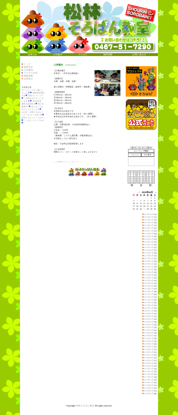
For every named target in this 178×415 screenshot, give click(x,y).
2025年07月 (149, 217)
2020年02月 (149, 327)
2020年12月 (149, 308)
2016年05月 (149, 391)
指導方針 (28, 67)
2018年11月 (149, 355)
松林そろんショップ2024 (32, 117)
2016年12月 (149, 380)
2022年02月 (149, 289)
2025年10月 (149, 214)
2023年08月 (149, 250)
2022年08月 (149, 275)
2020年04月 (149, 322)
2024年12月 (149, 228)
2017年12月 (149, 369)
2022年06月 (149, 280)
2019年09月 (149, 333)
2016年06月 (149, 388)
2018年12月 (149, 352)
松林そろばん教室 (85, 405)
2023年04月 (149, 258)
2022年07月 (149, 278)
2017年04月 (149, 374)
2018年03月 (149, 363)
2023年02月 (149, 264)
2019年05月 (149, 341)
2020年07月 (149, 316)
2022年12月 (149, 266)
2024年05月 (149, 239)
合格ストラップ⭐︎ (35, 95)
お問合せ (28, 79)
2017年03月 (149, 377)
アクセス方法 (31, 73)
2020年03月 (149, 324)
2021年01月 (149, 305)
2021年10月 (149, 297)
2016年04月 (149, 393)
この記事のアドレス (62, 162)
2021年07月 (149, 300)
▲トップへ (75, 162)
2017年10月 (149, 371)
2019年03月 (149, 344)
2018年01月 (149, 366)
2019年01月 (149, 349)
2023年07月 (149, 253)
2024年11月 (149, 231)
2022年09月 (149, 272)
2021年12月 (149, 294)
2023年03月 (149, 261)
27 (144, 209)
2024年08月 (149, 233)
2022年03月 (149, 286)
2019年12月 (149, 330)
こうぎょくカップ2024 (34, 120)
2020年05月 (149, 319)
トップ (27, 64)
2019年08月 (149, 335)
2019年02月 (149, 346)
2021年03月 (149, 302)
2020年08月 (149, 313)
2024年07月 (149, 236)
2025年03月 (149, 222)
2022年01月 (149, 291)
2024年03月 (149, 242)
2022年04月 (149, 283)
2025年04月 (149, 220)
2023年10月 (149, 247)
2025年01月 (149, 225)
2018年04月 (149, 360)
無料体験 (28, 76)
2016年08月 (149, 385)
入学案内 (28, 70)
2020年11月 (149, 311)
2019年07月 (149, 338)
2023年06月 (149, 255)
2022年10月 (149, 269)
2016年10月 (149, 382)
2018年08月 (149, 357)
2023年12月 (149, 244)
